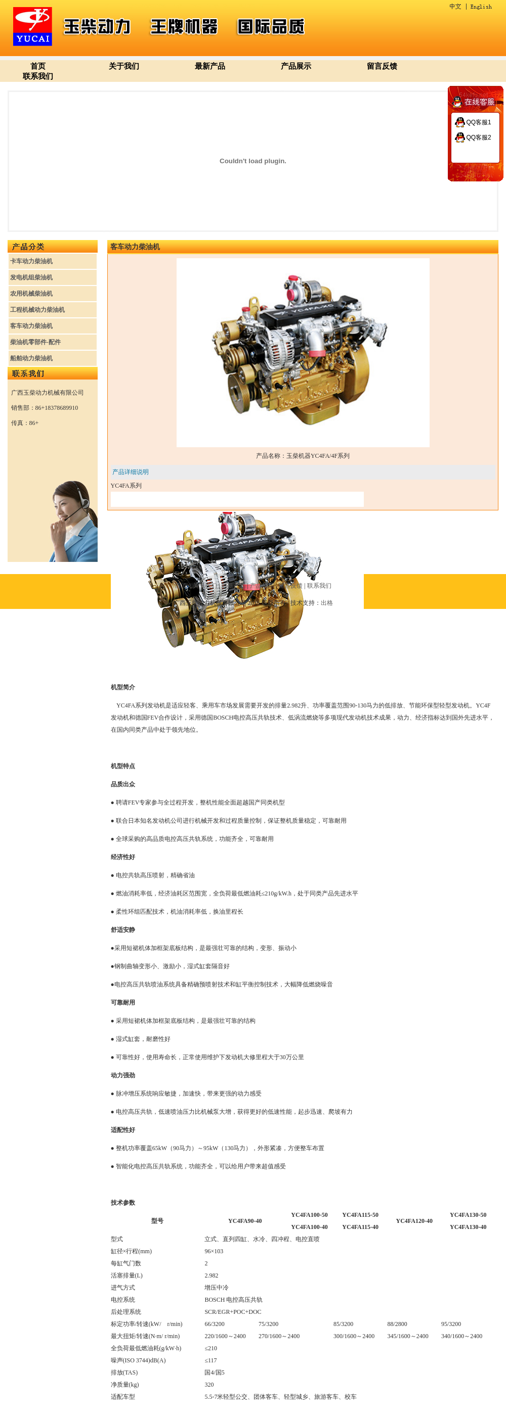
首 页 (181, 585)
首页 (38, 66)
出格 (327, 602)
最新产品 (210, 66)
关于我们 (124, 66)
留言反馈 (382, 66)
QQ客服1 (478, 122)
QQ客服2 (478, 137)
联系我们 (38, 76)
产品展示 (296, 66)
